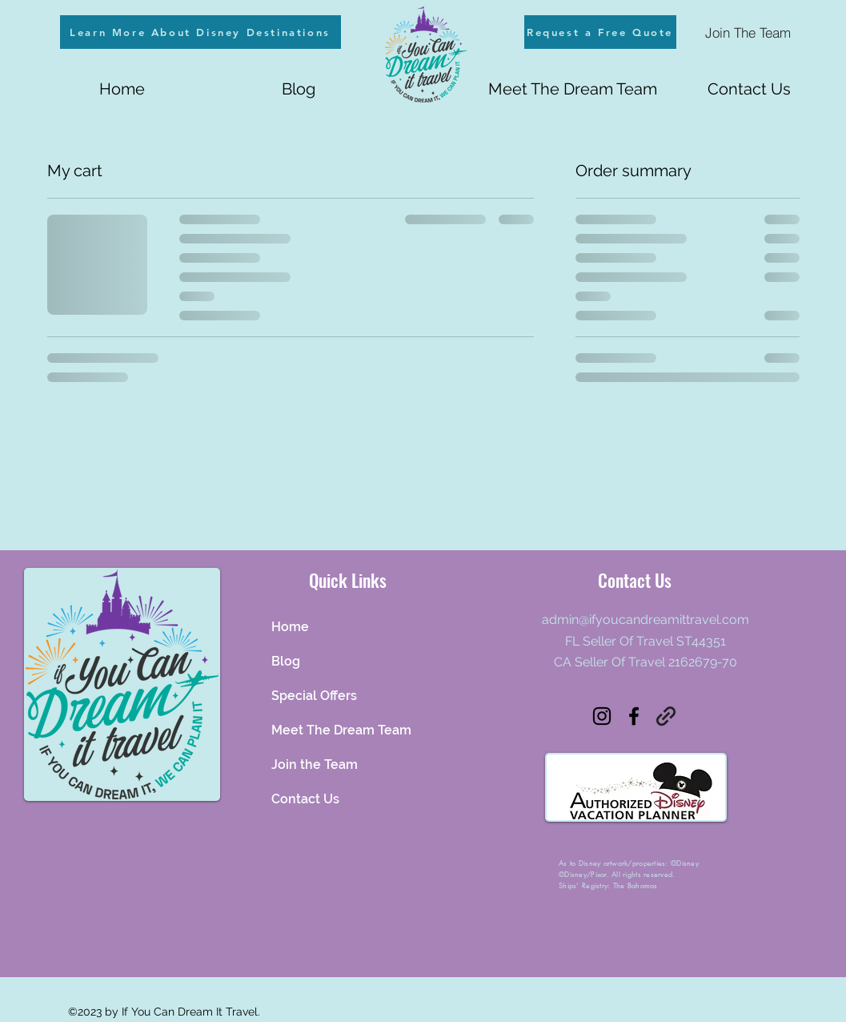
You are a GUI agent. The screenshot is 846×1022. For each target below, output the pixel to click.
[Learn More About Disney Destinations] (200, 32)
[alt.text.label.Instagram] (602, 716)
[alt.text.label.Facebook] (634, 716)
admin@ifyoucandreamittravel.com (645, 619)
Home (290, 626)
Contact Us (305, 799)
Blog (285, 661)
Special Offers (314, 695)
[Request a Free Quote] (600, 32)
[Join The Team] (748, 32)
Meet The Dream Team (341, 730)
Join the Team (314, 764)
